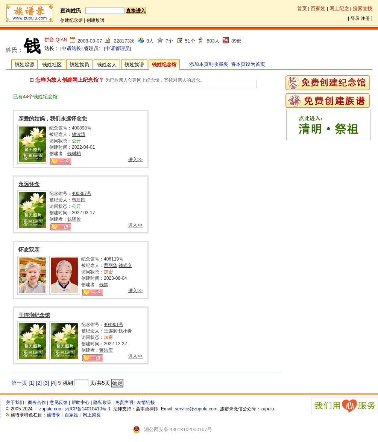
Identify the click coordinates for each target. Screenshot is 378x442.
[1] (32, 383)
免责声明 (124, 402)
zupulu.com (50, 409)
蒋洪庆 (106, 350)
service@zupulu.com (196, 409)
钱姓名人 (107, 64)
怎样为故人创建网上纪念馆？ (67, 80)
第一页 (19, 383)
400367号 (81, 193)
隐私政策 (102, 402)
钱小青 (125, 331)
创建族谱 (96, 20)
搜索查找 (362, 8)
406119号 (113, 259)
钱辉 (103, 284)
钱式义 (125, 265)
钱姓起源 (24, 64)
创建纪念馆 (71, 20)
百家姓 (318, 8)
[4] (54, 383)
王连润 (110, 331)
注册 (365, 18)
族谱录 (53, 415)
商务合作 (37, 402)
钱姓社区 (52, 64)
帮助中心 (80, 402)
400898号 (81, 128)
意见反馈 (59, 402)
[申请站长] (72, 48)
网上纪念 (339, 8)
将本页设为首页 (248, 64)
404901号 (113, 324)
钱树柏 (74, 153)
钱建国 (78, 200)
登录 (355, 18)
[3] (46, 383)
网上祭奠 (92, 415)
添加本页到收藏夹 (208, 64)
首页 (302, 8)
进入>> (135, 159)
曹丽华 (110, 265)
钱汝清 (78, 134)
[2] (39, 383)
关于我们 (15, 402)
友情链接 (146, 402)
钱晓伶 (74, 219)
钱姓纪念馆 (164, 64)
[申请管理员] (117, 48)
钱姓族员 (79, 64)
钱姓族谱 (134, 64)
